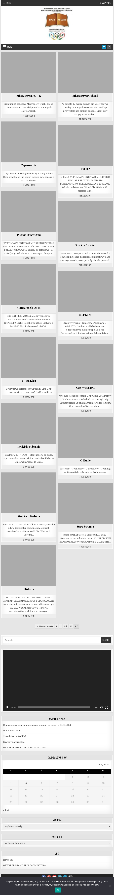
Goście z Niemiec (85, 245)
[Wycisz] (101, 707)
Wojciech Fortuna (29, 516)
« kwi (6, 810)
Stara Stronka (85, 526)
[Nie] (109, 886)
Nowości (8, 860)
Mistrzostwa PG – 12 (28, 95)
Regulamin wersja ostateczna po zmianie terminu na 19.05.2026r (38, 725)
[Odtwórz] (7, 707)
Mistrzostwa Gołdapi (85, 95)
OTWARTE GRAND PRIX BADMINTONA (24, 747)
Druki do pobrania (28, 446)
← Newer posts (44, 626)
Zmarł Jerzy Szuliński (15, 736)
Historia (29, 589)
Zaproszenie (28, 165)
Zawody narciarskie (14, 742)
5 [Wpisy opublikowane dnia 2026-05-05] (26, 783)
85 (65, 626)
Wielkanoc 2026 (12, 730)
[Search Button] (109, 47)
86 (71, 626)
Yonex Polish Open (29, 307)
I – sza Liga (29, 380)
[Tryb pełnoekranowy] (106, 707)
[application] (57, 680)
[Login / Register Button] (104, 47)
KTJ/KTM (85, 314)
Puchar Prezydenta (29, 234)
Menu (9, 2)
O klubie (85, 460)
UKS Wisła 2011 (85, 387)
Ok (57, 890)
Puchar (85, 168)
